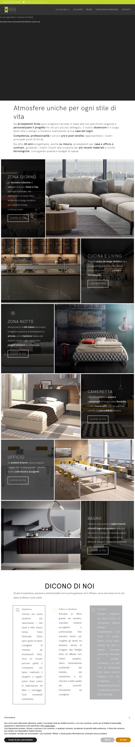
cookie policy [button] (50, 726)
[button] (129, 718)
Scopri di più (18, 218)
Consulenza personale (107, 10)
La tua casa (61, 10)
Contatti (126, 10)
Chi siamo (78, 10)
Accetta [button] (123, 740)
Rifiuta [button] (107, 740)
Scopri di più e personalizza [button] (20, 740)
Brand (89, 10)
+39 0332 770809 (13, 2)
